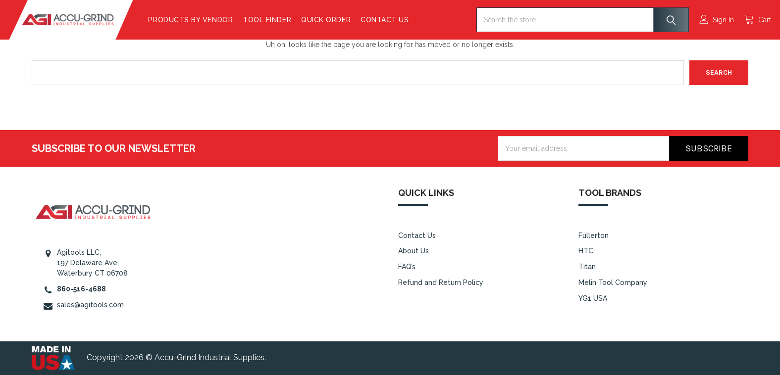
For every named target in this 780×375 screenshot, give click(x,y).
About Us (413, 251)
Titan (587, 267)
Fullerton (593, 235)
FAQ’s (407, 267)
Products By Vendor (213, 20)
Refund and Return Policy (440, 282)
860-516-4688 (81, 289)
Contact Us (407, 20)
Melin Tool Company (612, 282)
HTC (585, 251)
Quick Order (348, 20)
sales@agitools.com (90, 305)
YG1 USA (592, 298)
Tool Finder (289, 20)
